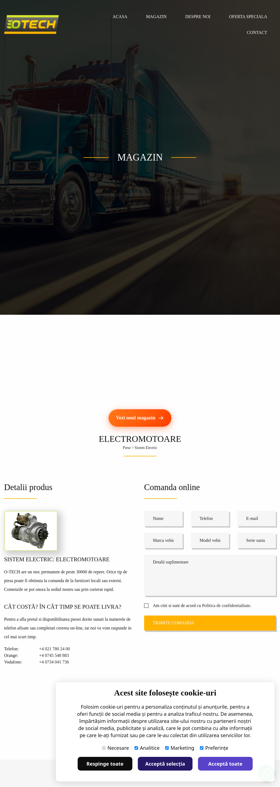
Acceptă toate (225, 763)
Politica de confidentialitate (226, 605)
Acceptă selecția (165, 763)
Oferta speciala (248, 16)
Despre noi (197, 16)
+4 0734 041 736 (54, 662)
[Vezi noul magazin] (140, 418)
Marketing (179, 748)
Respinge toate (104, 763)
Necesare (115, 748)
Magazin (156, 16)
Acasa (120, 16)
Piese (127, 448)
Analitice (147, 748)
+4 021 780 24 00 (54, 648)
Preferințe (214, 748)
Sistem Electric (146, 448)
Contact (257, 32)
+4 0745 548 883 (54, 655)
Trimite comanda (173, 622)
